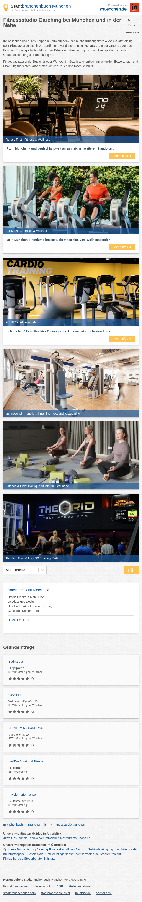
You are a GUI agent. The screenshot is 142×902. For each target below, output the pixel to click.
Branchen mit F (38, 824)
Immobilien (52, 838)
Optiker (50, 854)
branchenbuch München (41, 5)
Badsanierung (26, 849)
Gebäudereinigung (100, 849)
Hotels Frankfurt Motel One (28, 590)
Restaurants (68, 838)
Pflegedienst (64, 854)
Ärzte (6, 838)
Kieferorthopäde (14, 854)
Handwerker (36, 838)
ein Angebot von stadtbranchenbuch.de (33, 10)
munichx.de (83, 893)
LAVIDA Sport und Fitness (26, 761)
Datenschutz (43, 886)
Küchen (31, 854)
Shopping (83, 838)
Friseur (53, 849)
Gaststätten (67, 849)
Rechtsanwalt (82, 854)
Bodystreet (15, 661)
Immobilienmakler (126, 849)
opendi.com (103, 893)
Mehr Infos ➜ (122, 156)
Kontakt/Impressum (16, 886)
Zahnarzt (49, 858)
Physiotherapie (13, 858)
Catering (42, 849)
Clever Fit (14, 695)
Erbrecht (115, 854)
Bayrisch (81, 849)
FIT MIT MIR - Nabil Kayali (26, 728)
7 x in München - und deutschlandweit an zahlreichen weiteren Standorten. (60, 148)
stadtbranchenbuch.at (55, 893)
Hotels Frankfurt (18, 620)
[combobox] (5, 570)
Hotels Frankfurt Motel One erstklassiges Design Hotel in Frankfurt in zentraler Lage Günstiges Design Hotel (31, 603)
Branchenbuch (13, 824)
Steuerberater (33, 858)
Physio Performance (22, 794)
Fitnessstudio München (69, 824)
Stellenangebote (79, 886)
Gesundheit (19, 838)
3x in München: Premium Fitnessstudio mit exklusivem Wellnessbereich (58, 239)
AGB (60, 886)
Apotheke (9, 849)
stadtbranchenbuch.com (19, 893)
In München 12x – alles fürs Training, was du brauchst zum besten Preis (58, 331)
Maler (40, 854)
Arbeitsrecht (100, 854)
